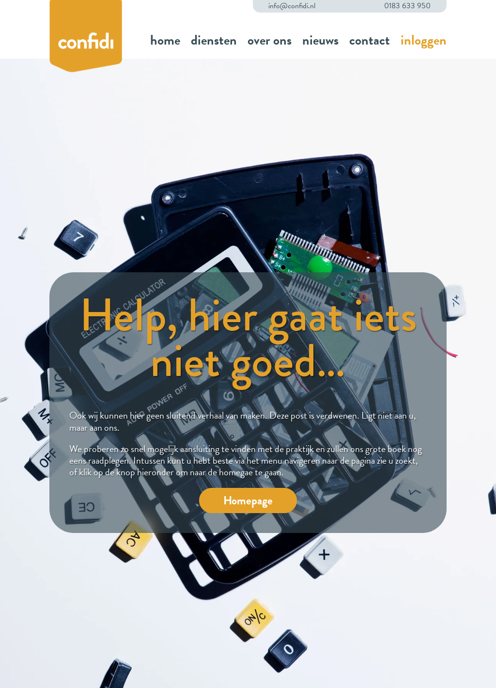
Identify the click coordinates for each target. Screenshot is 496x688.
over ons (270, 40)
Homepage (248, 500)
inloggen (424, 40)
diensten (214, 40)
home (165, 40)
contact (369, 40)
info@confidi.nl (291, 6)
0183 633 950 (407, 6)
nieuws (320, 40)
